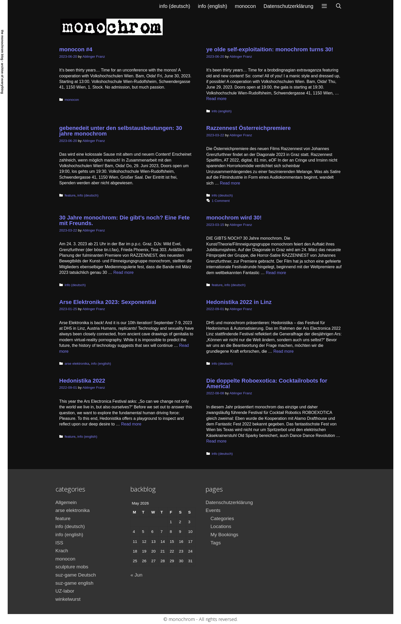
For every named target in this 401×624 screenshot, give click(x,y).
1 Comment (221, 201)
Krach (61, 550)
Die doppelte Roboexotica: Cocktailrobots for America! (266, 383)
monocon (245, 6)
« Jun (136, 575)
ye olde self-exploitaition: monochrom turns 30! (269, 49)
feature (70, 195)
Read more (216, 98)
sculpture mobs (71, 566)
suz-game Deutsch (75, 575)
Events (213, 510)
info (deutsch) (174, 6)
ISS (59, 542)
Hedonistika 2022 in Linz (239, 302)
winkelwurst (68, 599)
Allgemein (66, 502)
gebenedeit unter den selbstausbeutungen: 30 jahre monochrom (120, 131)
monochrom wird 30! (234, 217)
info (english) (212, 6)
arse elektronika (77, 363)
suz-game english (74, 583)
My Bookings (224, 534)
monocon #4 (76, 49)
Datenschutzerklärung (289, 6)
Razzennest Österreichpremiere (248, 128)
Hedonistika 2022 (82, 380)
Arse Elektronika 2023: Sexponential (107, 302)
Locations (220, 526)
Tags (215, 542)
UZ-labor (64, 591)
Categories (222, 518)
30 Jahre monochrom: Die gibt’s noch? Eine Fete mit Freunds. (124, 220)
